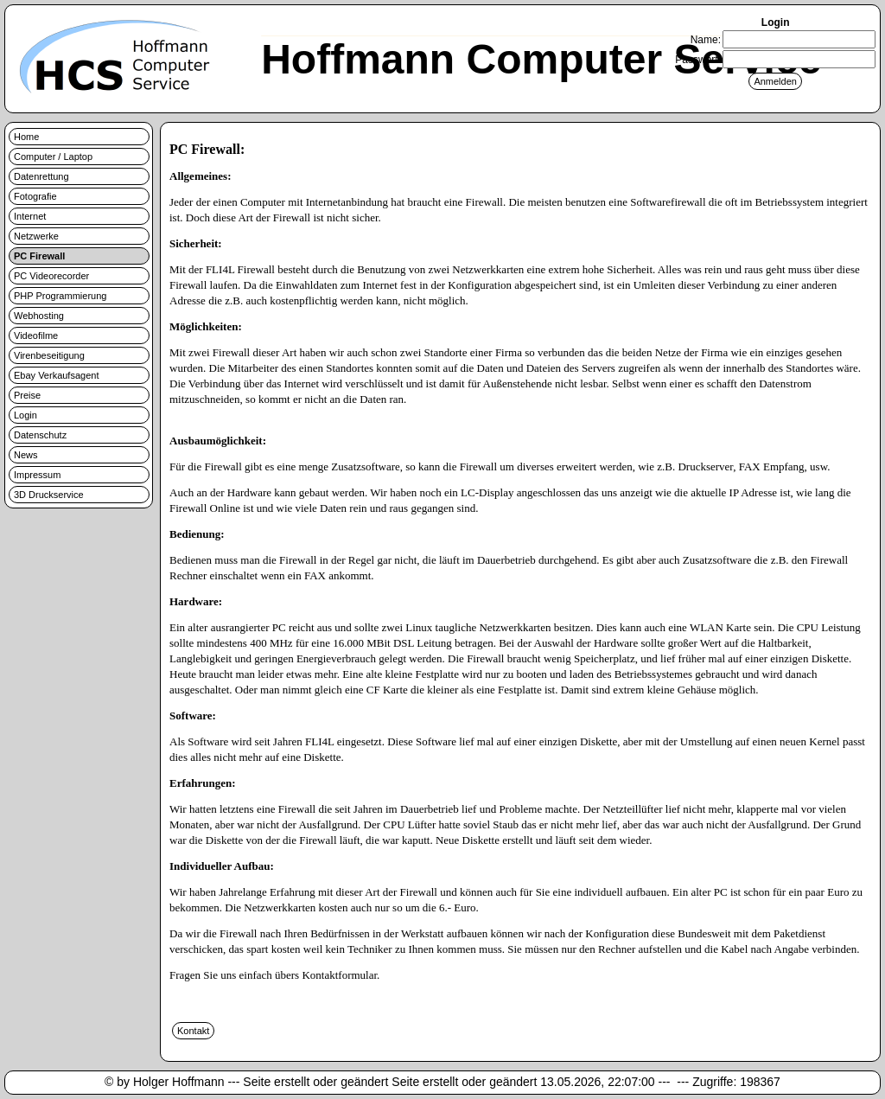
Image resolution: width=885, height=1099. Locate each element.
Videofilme (36, 335)
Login (25, 415)
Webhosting (39, 315)
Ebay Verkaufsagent (56, 375)
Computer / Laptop (53, 156)
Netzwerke (36, 236)
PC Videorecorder (51, 276)
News (26, 455)
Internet (30, 216)
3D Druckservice (49, 494)
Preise (27, 395)
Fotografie (35, 196)
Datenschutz (40, 435)
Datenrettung (41, 176)
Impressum (37, 475)
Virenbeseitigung (49, 355)
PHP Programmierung (60, 296)
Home (26, 136)
